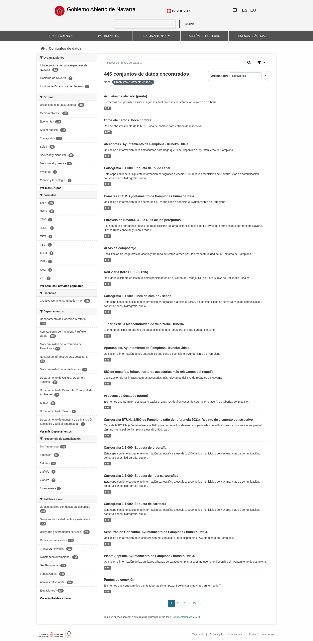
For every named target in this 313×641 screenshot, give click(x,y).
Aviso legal (215, 634)
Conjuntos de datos (65, 48)
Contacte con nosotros (261, 634)
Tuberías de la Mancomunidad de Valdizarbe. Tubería (144, 324)
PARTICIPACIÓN (108, 36)
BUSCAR (189, 24)
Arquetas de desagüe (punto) (126, 395)
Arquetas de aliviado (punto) (125, 96)
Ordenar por (219, 75)
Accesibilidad (235, 634)
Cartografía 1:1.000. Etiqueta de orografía (135, 447)
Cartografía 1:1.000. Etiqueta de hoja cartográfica (141, 475)
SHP (107, 108)
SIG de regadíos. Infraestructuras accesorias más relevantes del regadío (159, 371)
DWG (107, 132)
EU (253, 10)
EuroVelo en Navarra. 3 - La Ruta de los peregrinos (142, 220)
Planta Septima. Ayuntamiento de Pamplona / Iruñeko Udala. (149, 556)
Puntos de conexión (119, 579)
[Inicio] (43, 48)
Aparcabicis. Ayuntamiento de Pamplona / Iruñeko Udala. (147, 348)
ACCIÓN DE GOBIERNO (204, 36)
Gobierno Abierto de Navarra (101, 9)
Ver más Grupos (50, 188)
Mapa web (198, 634)
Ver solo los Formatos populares (61, 285)
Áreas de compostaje (120, 248)
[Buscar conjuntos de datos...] (174, 62)
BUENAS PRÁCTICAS (252, 36)
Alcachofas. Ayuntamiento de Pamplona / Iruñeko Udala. (146, 144)
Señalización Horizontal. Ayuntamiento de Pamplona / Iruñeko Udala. (156, 532)
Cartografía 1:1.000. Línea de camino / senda (137, 296)
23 (194, 603)
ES (245, 10)
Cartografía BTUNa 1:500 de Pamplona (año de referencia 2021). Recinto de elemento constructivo (178, 419)
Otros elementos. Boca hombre (127, 120)
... (189, 601)
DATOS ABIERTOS (155, 36)
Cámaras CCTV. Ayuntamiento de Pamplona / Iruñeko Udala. (149, 196)
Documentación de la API (185, 617)
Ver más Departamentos (56, 431)
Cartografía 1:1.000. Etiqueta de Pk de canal (137, 168)
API (163, 617)
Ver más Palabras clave (55, 598)
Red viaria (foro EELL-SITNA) (126, 272)
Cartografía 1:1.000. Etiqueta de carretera (135, 504)
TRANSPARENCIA (60, 36)
